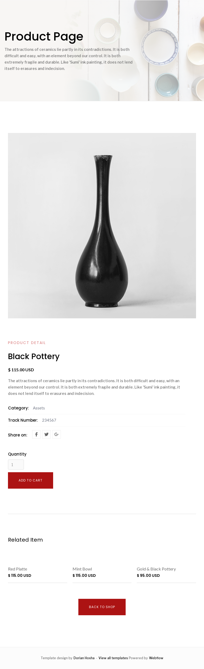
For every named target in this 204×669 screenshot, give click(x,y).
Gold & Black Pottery (156, 568)
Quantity (17, 454)
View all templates (113, 658)
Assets (39, 407)
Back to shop (102, 607)
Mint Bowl (82, 568)
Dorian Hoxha (84, 658)
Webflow (156, 658)
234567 (49, 420)
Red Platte (17, 568)
